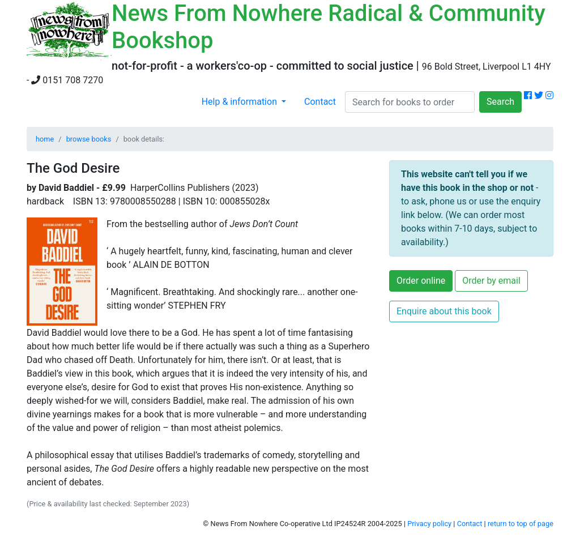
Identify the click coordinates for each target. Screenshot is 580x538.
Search (500, 101)
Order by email (491, 280)
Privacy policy (429, 523)
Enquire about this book (444, 311)
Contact (320, 101)
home (45, 139)
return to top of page (520, 523)
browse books (89, 139)
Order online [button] (420, 280)
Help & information (240, 101)
